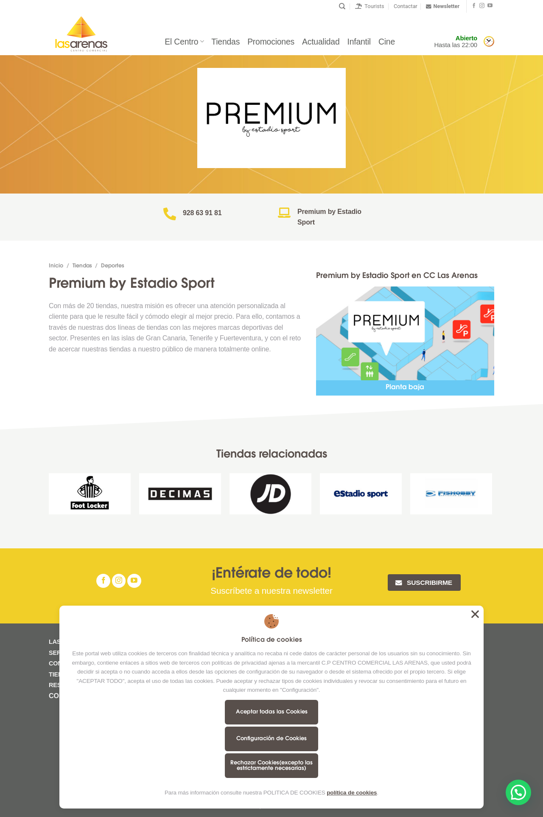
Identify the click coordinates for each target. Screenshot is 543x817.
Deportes (112, 266)
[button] (518, 792)
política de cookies (352, 792)
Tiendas (225, 41)
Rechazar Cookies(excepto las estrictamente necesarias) (271, 765)
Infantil (359, 41)
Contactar (405, 6)
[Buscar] (342, 6)
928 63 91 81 (202, 212)
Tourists (369, 6)
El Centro (184, 41)
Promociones (270, 41)
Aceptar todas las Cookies (272, 712)
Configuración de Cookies (271, 738)
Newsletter (442, 6)
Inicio (56, 266)
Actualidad (320, 41)
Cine (386, 41)
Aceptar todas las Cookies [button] (475, 614)
